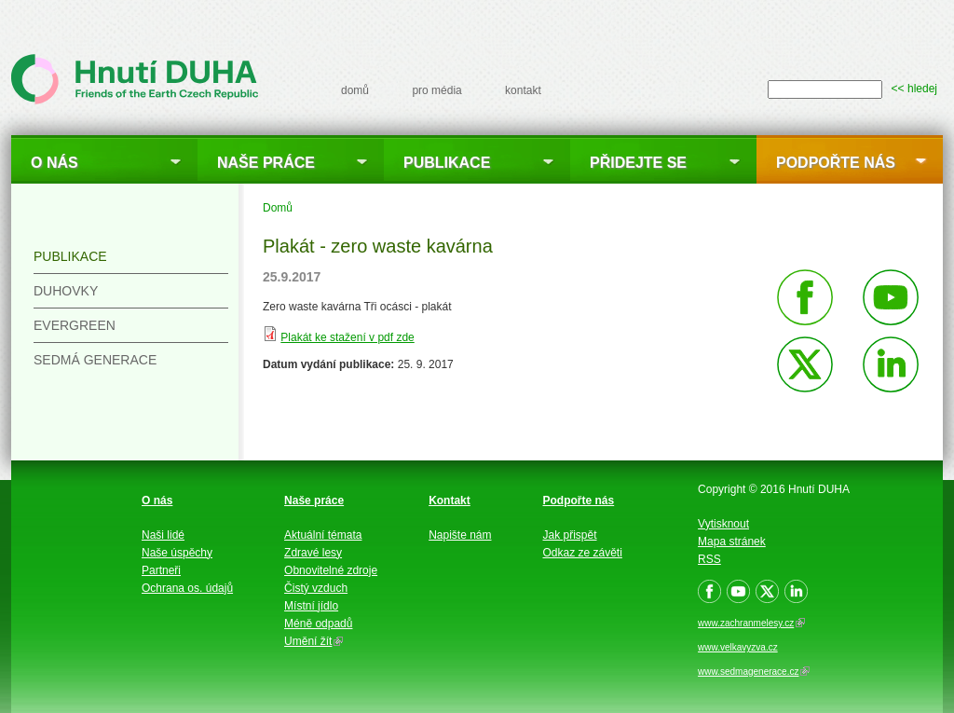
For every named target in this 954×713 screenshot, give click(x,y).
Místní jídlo (311, 605)
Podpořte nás (835, 163)
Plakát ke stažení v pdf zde (347, 337)
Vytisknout (723, 523)
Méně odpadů (318, 623)
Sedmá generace (95, 359)
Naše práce (266, 163)
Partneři (161, 570)
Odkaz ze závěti (582, 552)
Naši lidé (163, 535)
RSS (709, 559)
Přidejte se (638, 163)
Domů (278, 207)
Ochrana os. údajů (187, 588)
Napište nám (460, 535)
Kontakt (449, 500)
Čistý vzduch (316, 588)
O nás (54, 163)
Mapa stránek (732, 541)
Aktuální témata (322, 535)
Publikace (446, 163)
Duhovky (66, 290)
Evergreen (75, 325)
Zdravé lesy (313, 552)
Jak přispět (570, 535)
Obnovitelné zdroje (330, 570)
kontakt (523, 90)
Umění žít (313, 641)
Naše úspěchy (177, 552)
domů (355, 90)
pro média (436, 90)
